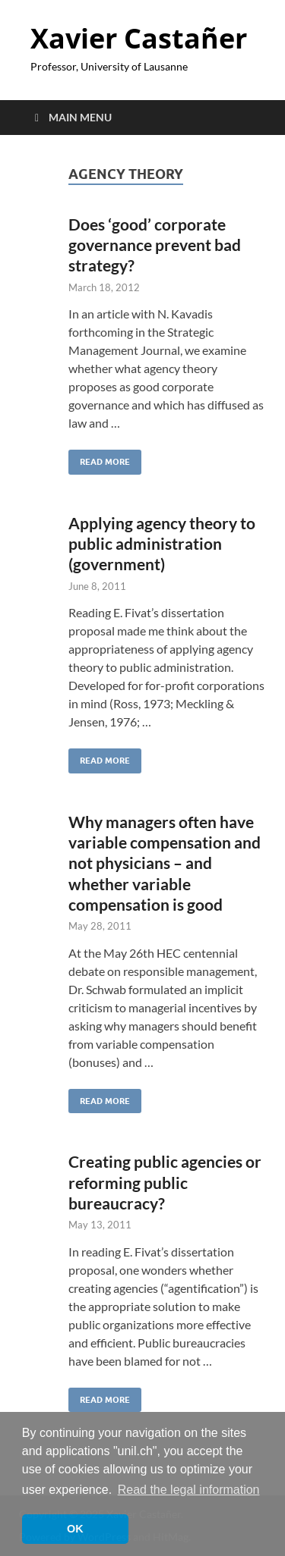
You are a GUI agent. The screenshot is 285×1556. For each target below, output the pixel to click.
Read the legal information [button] (189, 1489)
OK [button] (75, 1529)
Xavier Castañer (138, 38)
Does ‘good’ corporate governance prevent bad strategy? (154, 245)
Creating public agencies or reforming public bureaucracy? (164, 1182)
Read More (99, 458)
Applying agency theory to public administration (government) (161, 543)
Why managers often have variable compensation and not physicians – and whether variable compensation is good (164, 863)
